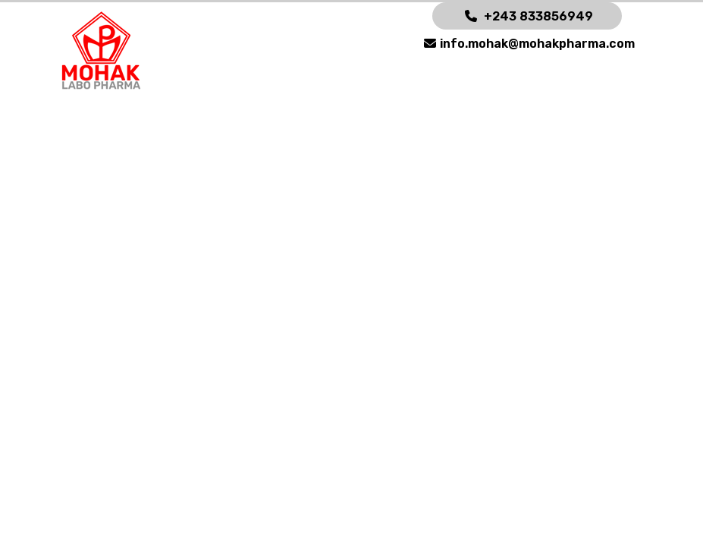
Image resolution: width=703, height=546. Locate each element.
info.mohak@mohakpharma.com (537, 43)
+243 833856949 (538, 16)
